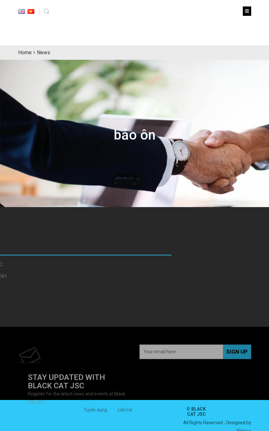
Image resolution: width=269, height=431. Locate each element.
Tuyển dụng (95, 411)
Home (25, 52)
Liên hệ (125, 411)
